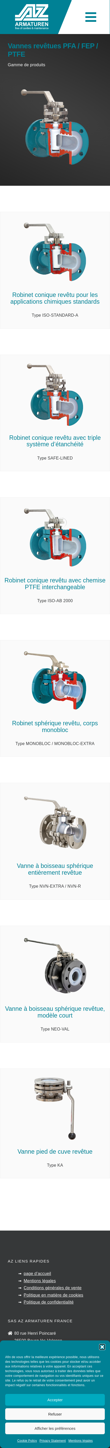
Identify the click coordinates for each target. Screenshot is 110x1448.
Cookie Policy (27, 1441)
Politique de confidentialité (49, 1302)
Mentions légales (80, 1441)
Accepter (55, 1400)
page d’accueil (37, 1273)
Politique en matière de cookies (53, 1295)
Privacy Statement (52, 1441)
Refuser (55, 1414)
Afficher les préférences (55, 1428)
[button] (102, 1347)
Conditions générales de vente (52, 1288)
